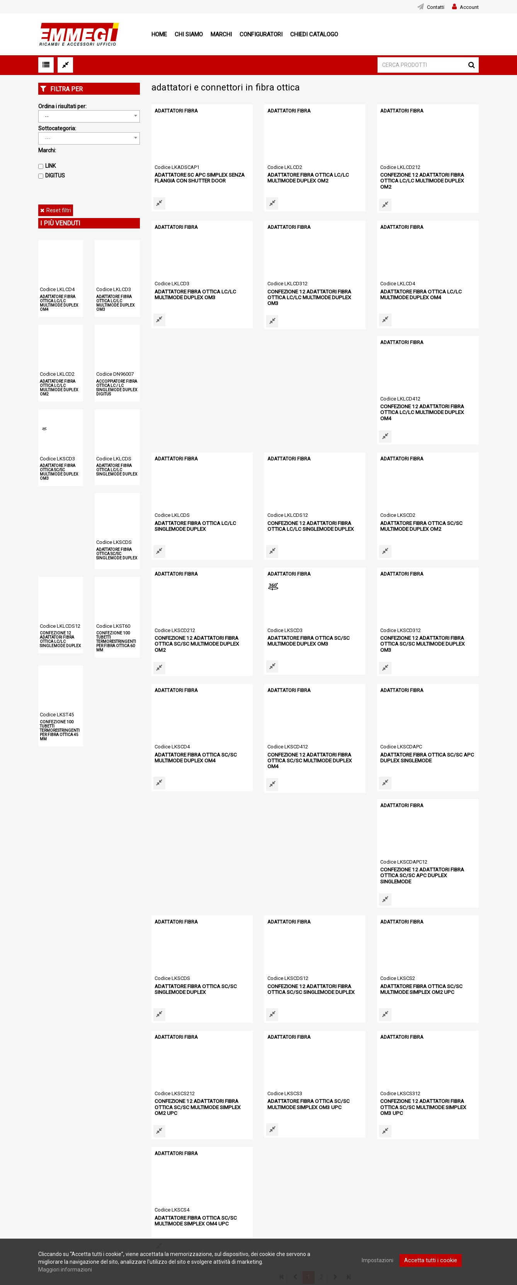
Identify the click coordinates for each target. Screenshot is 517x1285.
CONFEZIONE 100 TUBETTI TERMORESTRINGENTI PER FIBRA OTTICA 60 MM (116, 641)
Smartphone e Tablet (215, 1196)
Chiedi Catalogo (314, 34)
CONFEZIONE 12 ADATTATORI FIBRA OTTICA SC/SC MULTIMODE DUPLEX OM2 (313, 522)
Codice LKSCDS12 (175, 857)
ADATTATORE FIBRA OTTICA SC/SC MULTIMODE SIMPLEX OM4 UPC (419, 982)
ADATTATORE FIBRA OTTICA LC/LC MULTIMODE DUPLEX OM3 (115, 303)
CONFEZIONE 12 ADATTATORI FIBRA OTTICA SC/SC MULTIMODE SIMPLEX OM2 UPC (426, 870)
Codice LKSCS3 (172, 972)
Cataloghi (200, 1187)
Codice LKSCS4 (397, 972)
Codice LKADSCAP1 (177, 167)
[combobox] (89, 116)
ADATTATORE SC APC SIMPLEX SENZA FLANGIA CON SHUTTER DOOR (197, 177)
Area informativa (371, 1182)
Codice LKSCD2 (172, 512)
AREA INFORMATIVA (214, 1216)
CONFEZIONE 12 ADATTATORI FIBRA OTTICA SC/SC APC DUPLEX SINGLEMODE (314, 752)
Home (159, 34)
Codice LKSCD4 (285, 627)
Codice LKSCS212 (400, 857)
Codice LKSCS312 (287, 972)
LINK (50, 166)
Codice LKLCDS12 (60, 626)
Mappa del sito (55, 1207)
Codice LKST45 (57, 714)
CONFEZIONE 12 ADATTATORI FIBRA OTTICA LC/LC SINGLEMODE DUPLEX (60, 639)
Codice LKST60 (113, 626)
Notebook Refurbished (216, 1206)
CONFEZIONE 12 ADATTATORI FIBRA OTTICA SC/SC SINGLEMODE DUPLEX (196, 867)
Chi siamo (189, 34)
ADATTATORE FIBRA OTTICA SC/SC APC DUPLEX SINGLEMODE (199, 752)
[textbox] (89, 138)
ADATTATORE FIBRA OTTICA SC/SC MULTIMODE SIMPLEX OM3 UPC (194, 982)
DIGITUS (55, 175)
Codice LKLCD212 (400, 167)
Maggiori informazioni (65, 1269)
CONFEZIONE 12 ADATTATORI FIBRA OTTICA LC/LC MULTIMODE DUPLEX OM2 (425, 177)
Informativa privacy (59, 1197)
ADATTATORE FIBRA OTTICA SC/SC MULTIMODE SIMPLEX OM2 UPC (306, 867)
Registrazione (206, 1177)
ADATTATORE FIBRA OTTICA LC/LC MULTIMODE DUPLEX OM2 (59, 387)
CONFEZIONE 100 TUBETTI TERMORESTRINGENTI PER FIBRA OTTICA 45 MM (60, 730)
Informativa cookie (59, 1187)
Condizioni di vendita (61, 1178)
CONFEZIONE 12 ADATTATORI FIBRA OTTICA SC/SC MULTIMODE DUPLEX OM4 (426, 637)
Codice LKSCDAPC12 (291, 742)
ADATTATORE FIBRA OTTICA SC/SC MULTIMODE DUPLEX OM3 (59, 472)
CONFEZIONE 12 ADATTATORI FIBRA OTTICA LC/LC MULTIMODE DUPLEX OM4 (200, 407)
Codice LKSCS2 (284, 857)
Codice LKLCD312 (287, 282)
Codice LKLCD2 (57, 374)
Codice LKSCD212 (287, 512)
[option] (70, 1094)
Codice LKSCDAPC (175, 742)
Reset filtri (58, 210)
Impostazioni (379, 1260)
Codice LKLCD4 (57, 289)
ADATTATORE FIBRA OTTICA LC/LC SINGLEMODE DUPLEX (116, 470)
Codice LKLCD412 (175, 397)
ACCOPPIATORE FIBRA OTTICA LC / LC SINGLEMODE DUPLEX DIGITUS (116, 387)
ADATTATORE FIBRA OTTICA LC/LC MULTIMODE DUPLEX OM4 (59, 303)
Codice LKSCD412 (400, 627)
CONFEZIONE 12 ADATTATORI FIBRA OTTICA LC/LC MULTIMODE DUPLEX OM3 (312, 292)
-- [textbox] (47, 116)
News (44, 1168)
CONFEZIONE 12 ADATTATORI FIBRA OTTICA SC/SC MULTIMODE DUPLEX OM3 (200, 637)
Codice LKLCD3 (113, 289)
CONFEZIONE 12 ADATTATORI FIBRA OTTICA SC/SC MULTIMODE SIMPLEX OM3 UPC (314, 985)
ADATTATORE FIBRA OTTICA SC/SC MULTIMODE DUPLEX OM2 (194, 522)
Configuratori (261, 34)
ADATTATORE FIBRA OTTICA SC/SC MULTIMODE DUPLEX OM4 (306, 637)
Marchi (221, 34)
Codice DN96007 (115, 374)
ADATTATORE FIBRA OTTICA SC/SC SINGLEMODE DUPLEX (116, 553)
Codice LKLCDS (113, 459)
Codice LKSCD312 (175, 627)
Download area (369, 1169)
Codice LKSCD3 (57, 459)
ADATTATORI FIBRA (175, 110)
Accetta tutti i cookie (431, 1260)
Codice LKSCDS (114, 542)
